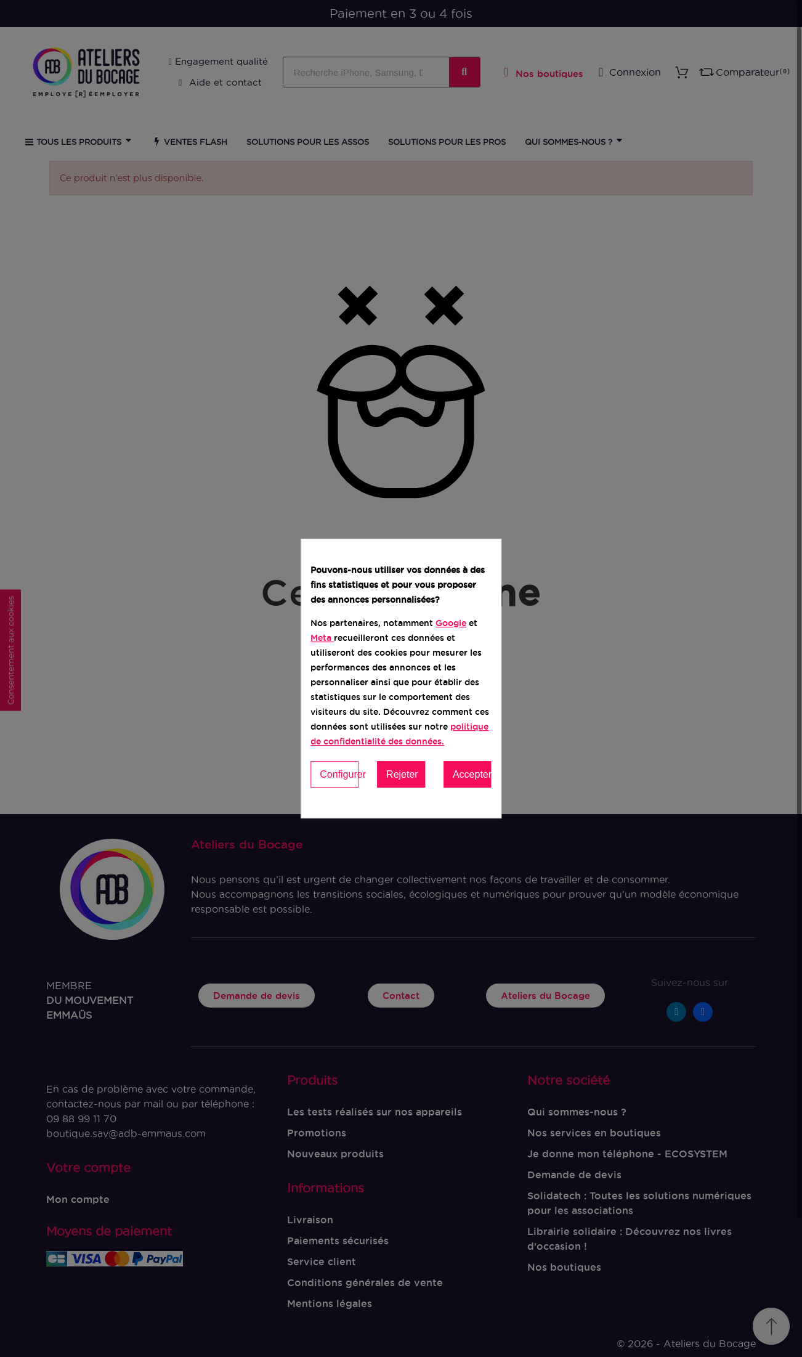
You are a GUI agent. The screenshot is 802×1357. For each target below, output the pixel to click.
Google (450, 623)
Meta (320, 638)
